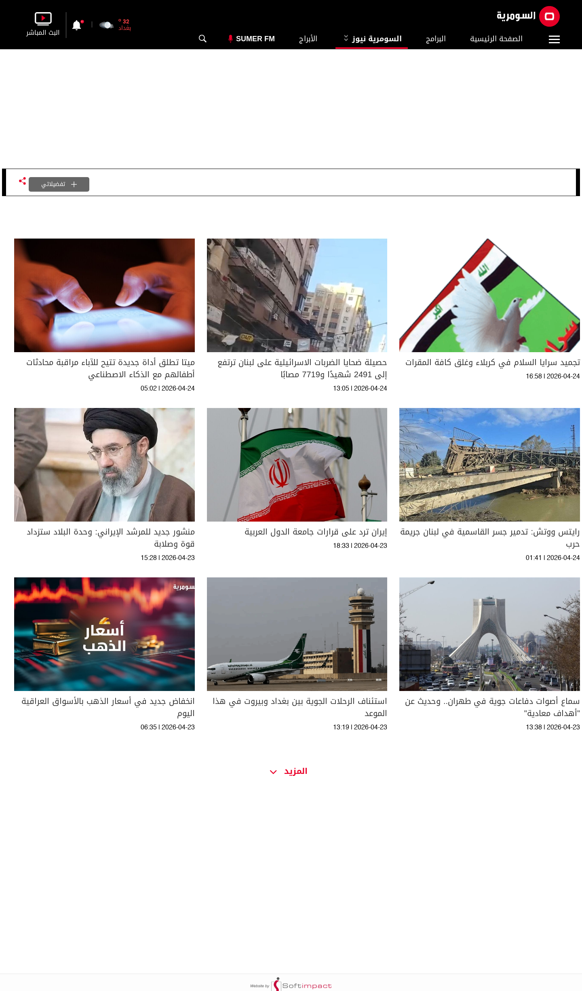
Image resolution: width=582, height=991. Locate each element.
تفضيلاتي (59, 184)
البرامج (436, 39)
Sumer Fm (255, 39)
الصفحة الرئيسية (496, 39)
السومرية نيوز (372, 39)
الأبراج (308, 39)
